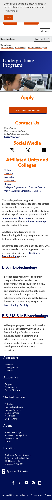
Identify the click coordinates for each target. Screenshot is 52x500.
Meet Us (9, 364)
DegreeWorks (11, 418)
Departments (11, 387)
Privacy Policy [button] (11, 11)
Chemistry (8, 173)
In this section (41, 39)
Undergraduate (11, 367)
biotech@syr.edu (11, 136)
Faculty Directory (12, 390)
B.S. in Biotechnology (19, 267)
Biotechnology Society (16, 305)
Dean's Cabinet (11, 438)
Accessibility (8, 495)
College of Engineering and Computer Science (24, 187)
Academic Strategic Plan (16, 435)
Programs (9, 384)
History (8, 441)
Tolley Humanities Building (17, 458)
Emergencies (36, 495)
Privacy (48, 495)
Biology (7, 170)
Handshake (10, 415)
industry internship (36, 221)
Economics (9, 177)
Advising (9, 404)
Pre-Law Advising (13, 409)
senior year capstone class (16, 218)
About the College (13, 432)
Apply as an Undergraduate (28, 110)
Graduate (9, 370)
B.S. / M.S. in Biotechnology (25, 315)
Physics (7, 183)
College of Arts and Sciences (17, 455)
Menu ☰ (45, 31)
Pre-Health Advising (14, 406)
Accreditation (22, 495)
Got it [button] (8, 18)
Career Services (12, 412)
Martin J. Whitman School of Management (22, 190)
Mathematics (10, 180)
